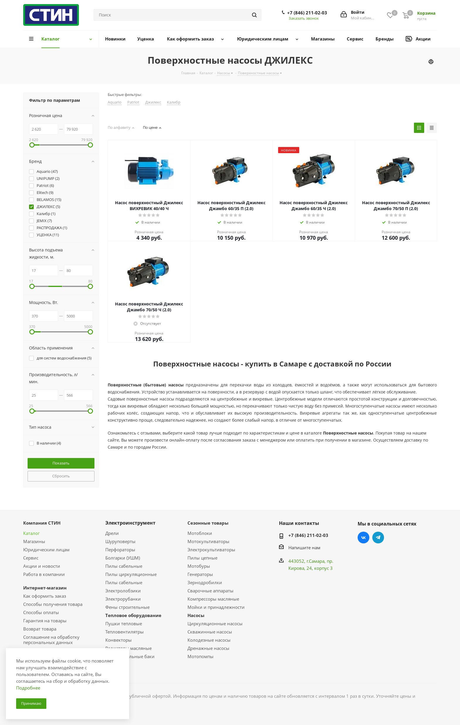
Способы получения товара (52, 604)
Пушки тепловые (123, 623)
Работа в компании (44, 574)
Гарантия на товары (45, 620)
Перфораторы (120, 549)
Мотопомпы (200, 656)
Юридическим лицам (46, 549)
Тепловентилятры (124, 632)
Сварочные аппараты (210, 591)
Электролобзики (123, 591)
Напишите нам (304, 547)
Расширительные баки (130, 656)
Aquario (114, 102)
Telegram (378, 537)
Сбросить (61, 476)
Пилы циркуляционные (131, 574)
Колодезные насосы (209, 640)
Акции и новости (41, 566)
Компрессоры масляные (213, 599)
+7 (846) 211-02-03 (307, 12)
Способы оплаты (41, 612)
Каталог (31, 533)
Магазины (34, 541)
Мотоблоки (199, 533)
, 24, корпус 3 (318, 568)
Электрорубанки (123, 599)
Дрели (112, 533)
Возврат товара (39, 629)
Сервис (30, 558)
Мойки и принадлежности (216, 607)
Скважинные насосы (209, 632)
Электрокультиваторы (211, 549)
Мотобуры (198, 566)
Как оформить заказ (44, 596)
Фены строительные (127, 607)
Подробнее (28, 688)
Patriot (133, 102)
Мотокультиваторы (208, 541)
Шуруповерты (120, 541)
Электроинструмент (130, 523)
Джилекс (153, 102)
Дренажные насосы (208, 648)
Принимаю (31, 703)
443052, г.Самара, (307, 561)
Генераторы (200, 574)
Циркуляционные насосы (215, 623)
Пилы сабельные (123, 566)
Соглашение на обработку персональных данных (51, 639)
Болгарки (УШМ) (122, 558)
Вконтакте (363, 537)
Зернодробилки (204, 582)
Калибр (173, 102)
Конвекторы (118, 640)
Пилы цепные (202, 558)
